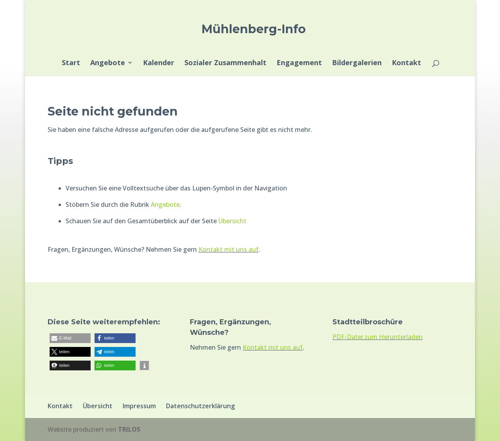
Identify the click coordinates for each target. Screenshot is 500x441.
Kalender (158, 63)
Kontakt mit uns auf (228, 249)
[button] (70, 338)
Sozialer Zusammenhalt (225, 63)
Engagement (299, 63)
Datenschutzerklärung (200, 406)
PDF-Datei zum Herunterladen (377, 337)
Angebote (107, 63)
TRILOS (129, 429)
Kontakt (406, 63)
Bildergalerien (357, 63)
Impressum (139, 406)
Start (71, 63)
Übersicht (232, 221)
